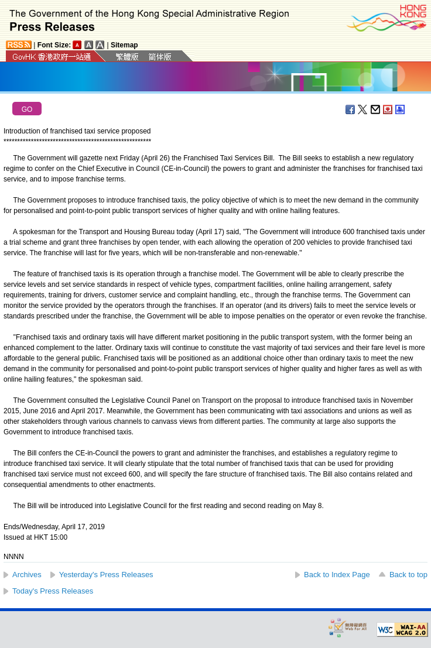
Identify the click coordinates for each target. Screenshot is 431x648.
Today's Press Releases (52, 591)
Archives (27, 574)
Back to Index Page (337, 574)
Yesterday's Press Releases (106, 574)
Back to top (408, 574)
